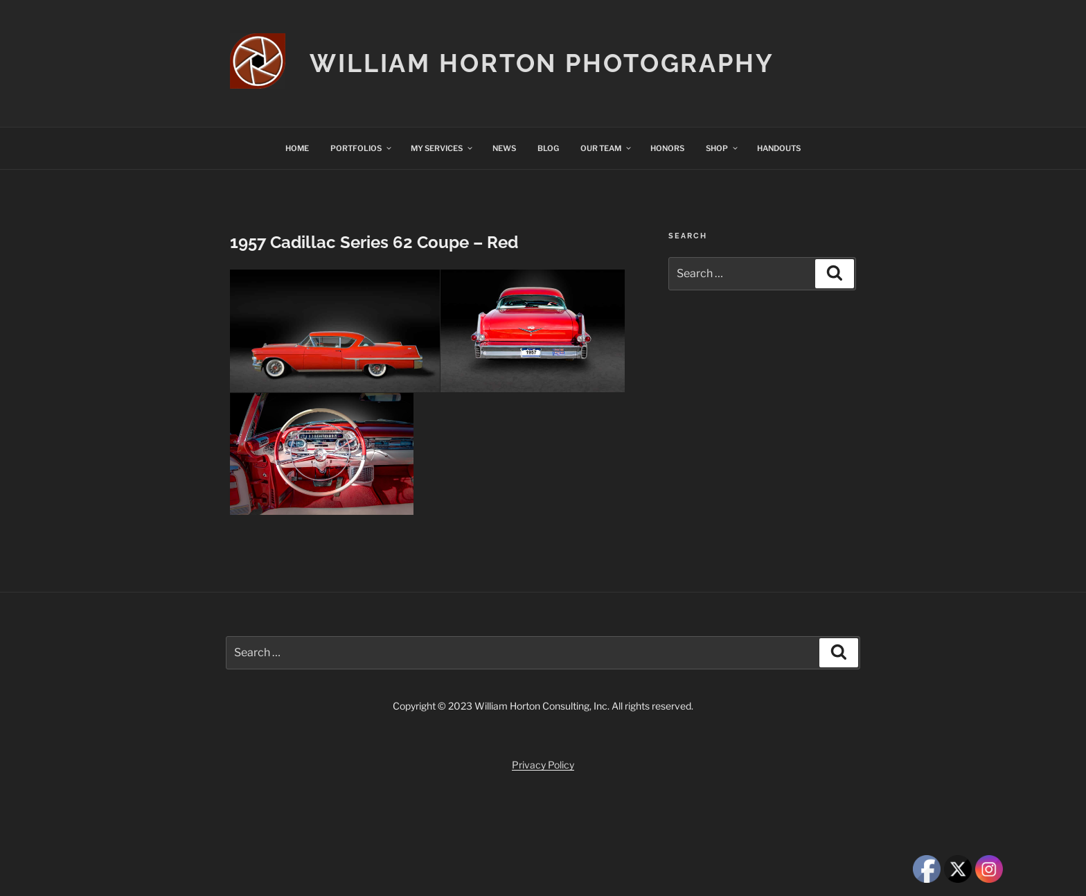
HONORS (667, 148)
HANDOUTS (779, 148)
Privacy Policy (543, 765)
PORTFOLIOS (361, 148)
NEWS (504, 148)
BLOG (548, 148)
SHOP (722, 148)
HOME (297, 148)
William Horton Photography (542, 63)
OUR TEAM (606, 148)
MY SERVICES (442, 148)
